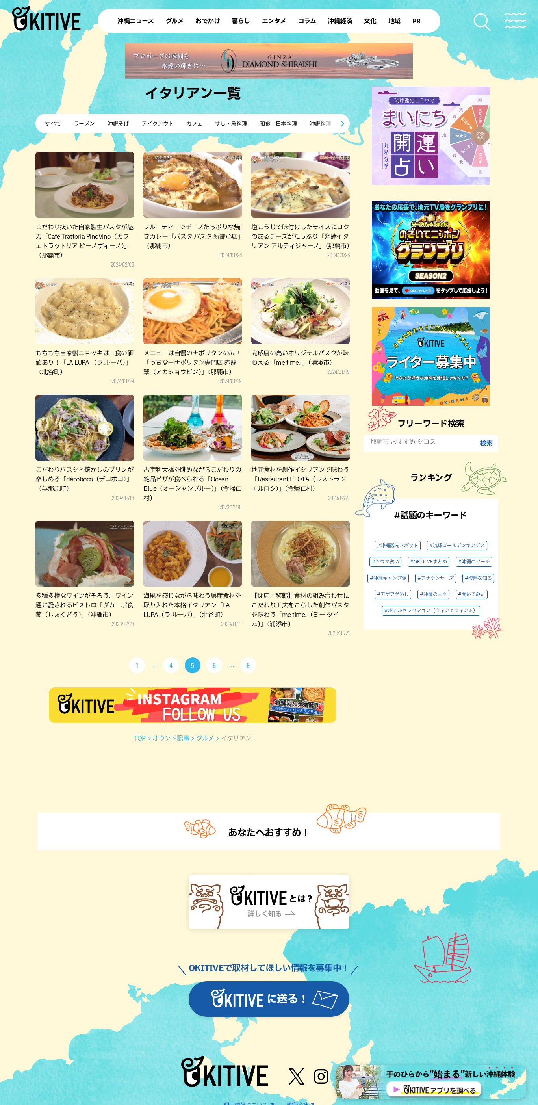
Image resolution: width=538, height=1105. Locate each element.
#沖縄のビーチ (474, 561)
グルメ (205, 738)
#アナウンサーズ (435, 578)
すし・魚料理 (231, 124)
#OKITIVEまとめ (428, 561)
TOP (140, 738)
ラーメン (84, 124)
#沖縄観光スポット (397, 545)
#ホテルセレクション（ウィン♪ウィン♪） (431, 610)
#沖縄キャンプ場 (388, 578)
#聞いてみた (471, 594)
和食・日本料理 (278, 124)
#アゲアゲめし (393, 594)
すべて (53, 124)
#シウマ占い (385, 561)
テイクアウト (157, 124)
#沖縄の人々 (433, 594)
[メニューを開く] (515, 21)
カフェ (194, 124)
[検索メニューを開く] (483, 22)
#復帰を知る (478, 578)
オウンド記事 (170, 738)
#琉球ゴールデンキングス (457, 545)
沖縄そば (118, 124)
